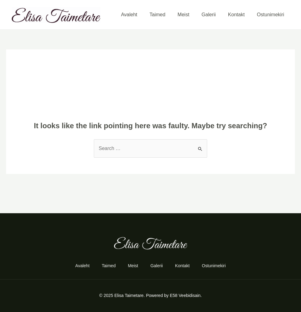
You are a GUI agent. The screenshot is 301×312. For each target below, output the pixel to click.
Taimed (158, 14)
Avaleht (129, 14)
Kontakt (236, 14)
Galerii (209, 14)
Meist (183, 14)
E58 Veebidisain (185, 295)
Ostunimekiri (270, 14)
